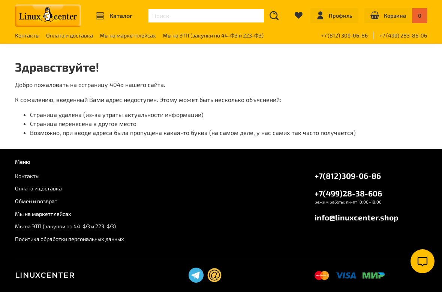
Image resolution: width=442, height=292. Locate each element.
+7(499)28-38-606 (348, 193)
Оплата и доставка (69, 35)
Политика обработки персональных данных (69, 239)
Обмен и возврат (36, 201)
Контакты (27, 35)
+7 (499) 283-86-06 (403, 35)
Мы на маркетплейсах (128, 35)
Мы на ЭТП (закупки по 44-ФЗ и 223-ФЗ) (213, 35)
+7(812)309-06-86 (348, 175)
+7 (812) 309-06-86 (344, 35)
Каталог (114, 15)
